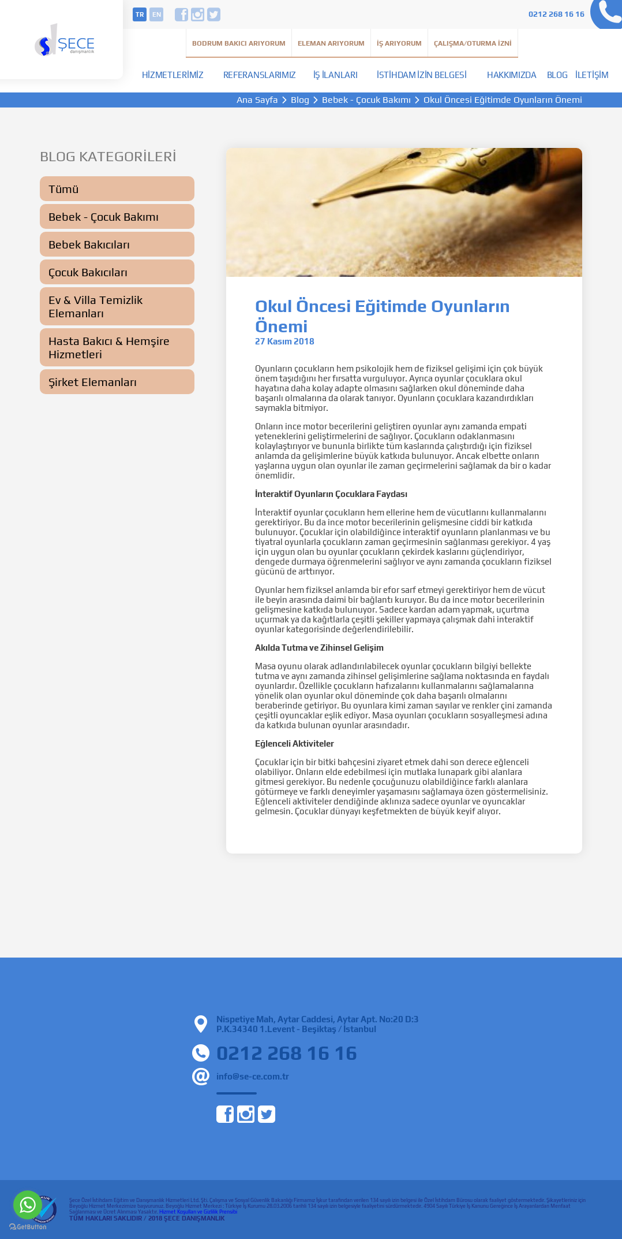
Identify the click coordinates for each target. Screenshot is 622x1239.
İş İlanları (335, 75)
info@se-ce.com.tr (252, 1076)
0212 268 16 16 (556, 13)
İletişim (592, 75)
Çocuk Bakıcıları (88, 272)
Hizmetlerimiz (173, 75)
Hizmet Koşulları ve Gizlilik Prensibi (198, 1212)
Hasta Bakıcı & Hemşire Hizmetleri (109, 347)
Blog (557, 75)
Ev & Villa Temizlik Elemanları (95, 306)
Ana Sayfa (257, 100)
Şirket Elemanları (92, 381)
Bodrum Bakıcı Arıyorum (239, 43)
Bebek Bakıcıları (89, 244)
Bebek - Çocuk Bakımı (366, 100)
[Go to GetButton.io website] (27, 1227)
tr (140, 14)
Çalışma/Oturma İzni (473, 43)
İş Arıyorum (399, 43)
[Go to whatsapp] (27, 1204)
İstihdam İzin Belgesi (422, 75)
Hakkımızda (512, 75)
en (156, 14)
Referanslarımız (260, 75)
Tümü (63, 188)
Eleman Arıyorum (331, 43)
